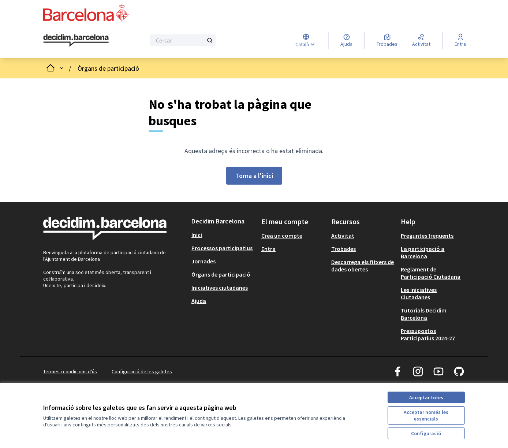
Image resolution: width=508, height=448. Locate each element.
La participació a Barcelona (422, 252)
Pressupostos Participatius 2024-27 (428, 334)
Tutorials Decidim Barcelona (424, 314)
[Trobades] (387, 40)
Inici (196, 234)
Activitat (342, 235)
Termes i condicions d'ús (70, 371)
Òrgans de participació (108, 68)
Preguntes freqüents (427, 235)
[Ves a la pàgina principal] (76, 40)
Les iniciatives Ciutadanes (419, 293)
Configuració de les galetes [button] (142, 371)
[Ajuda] (346, 40)
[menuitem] (223, 234)
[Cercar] (183, 40)
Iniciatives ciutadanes (219, 287)
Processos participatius (222, 248)
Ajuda (198, 300)
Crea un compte (281, 235)
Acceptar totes (426, 397)
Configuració (426, 433)
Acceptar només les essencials (426, 415)
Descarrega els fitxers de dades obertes (362, 265)
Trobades (343, 248)
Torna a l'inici (254, 175)
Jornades (203, 261)
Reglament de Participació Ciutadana (430, 273)
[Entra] (460, 40)
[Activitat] (421, 40)
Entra (268, 248)
